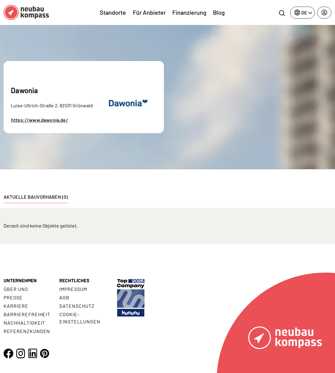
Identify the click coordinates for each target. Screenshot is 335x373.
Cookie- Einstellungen (79, 317)
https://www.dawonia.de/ (39, 120)
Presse (13, 297)
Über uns (16, 289)
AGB (64, 297)
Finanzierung (189, 12)
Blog (219, 12)
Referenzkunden (27, 331)
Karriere (16, 306)
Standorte (113, 12)
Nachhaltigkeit (24, 323)
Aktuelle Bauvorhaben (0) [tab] (36, 197)
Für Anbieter (149, 12)
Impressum (73, 289)
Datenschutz (77, 306)
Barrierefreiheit (27, 314)
